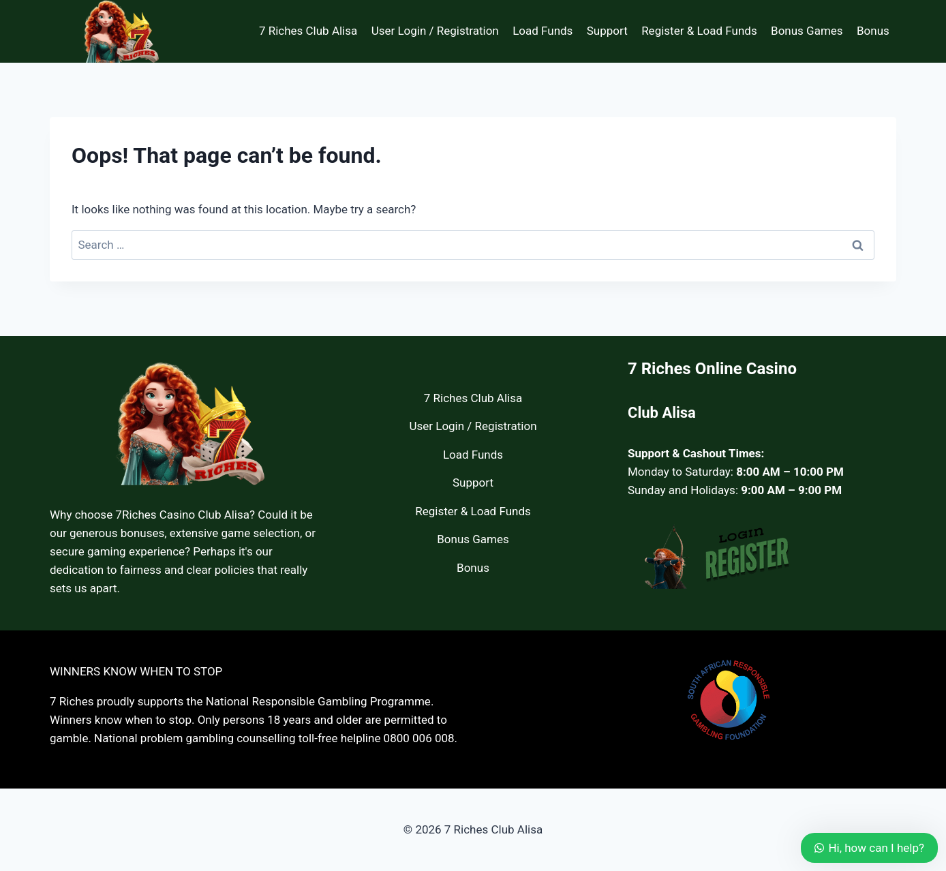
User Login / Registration (435, 30)
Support (607, 30)
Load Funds (543, 30)
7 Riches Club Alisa (308, 30)
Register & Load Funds (699, 30)
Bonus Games (807, 30)
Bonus (873, 30)
